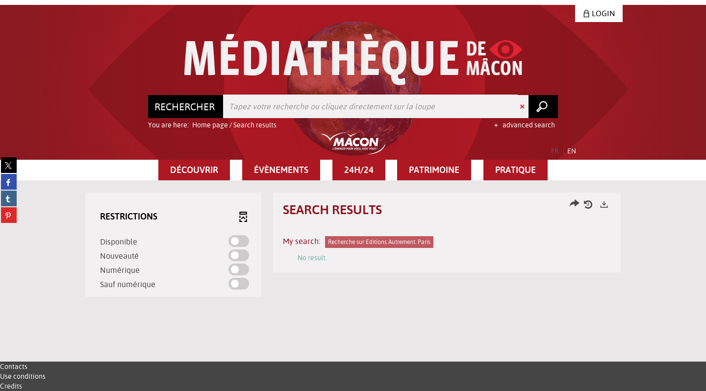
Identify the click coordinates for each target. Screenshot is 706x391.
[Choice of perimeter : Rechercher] (186, 106)
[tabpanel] (353, 246)
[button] (194, 170)
